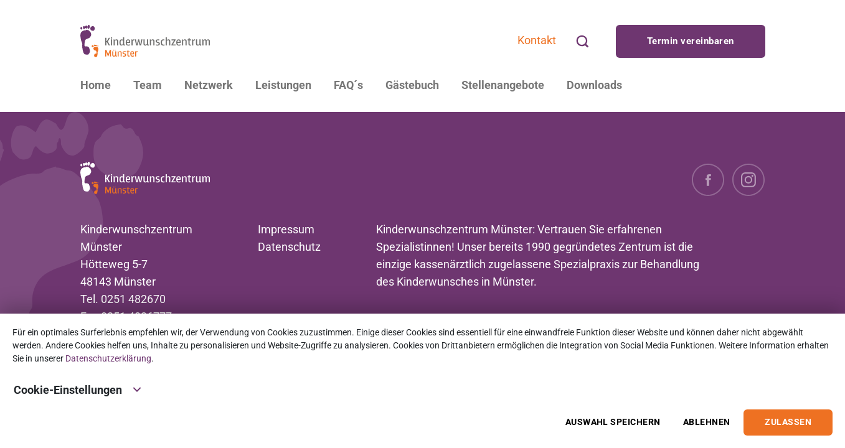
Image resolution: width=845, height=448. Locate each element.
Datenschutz (289, 246)
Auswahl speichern (613, 422)
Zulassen (788, 422)
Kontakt (536, 40)
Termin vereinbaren (690, 41)
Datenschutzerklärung (108, 358)
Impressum (286, 229)
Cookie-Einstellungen (78, 388)
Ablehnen (706, 422)
